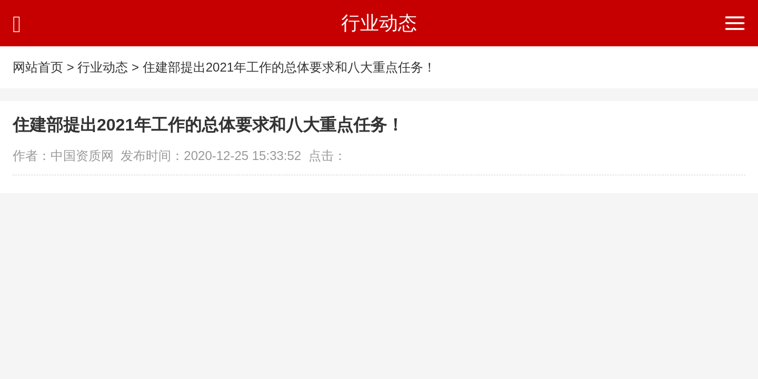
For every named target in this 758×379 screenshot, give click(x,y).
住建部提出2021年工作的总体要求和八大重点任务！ (289, 67)
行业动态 (102, 67)
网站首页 (38, 67)
